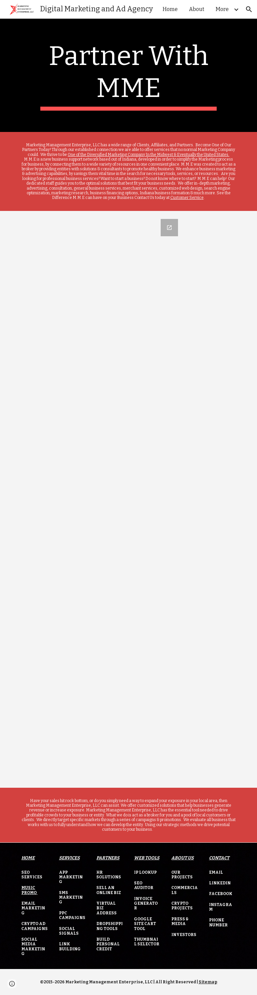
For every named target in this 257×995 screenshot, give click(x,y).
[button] (249, 9)
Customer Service (187, 197)
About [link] (196, 9)
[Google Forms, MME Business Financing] (128, 499)
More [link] (222, 9)
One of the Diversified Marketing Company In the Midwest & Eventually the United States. (148, 154)
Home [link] (170, 9)
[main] (129, 75)
